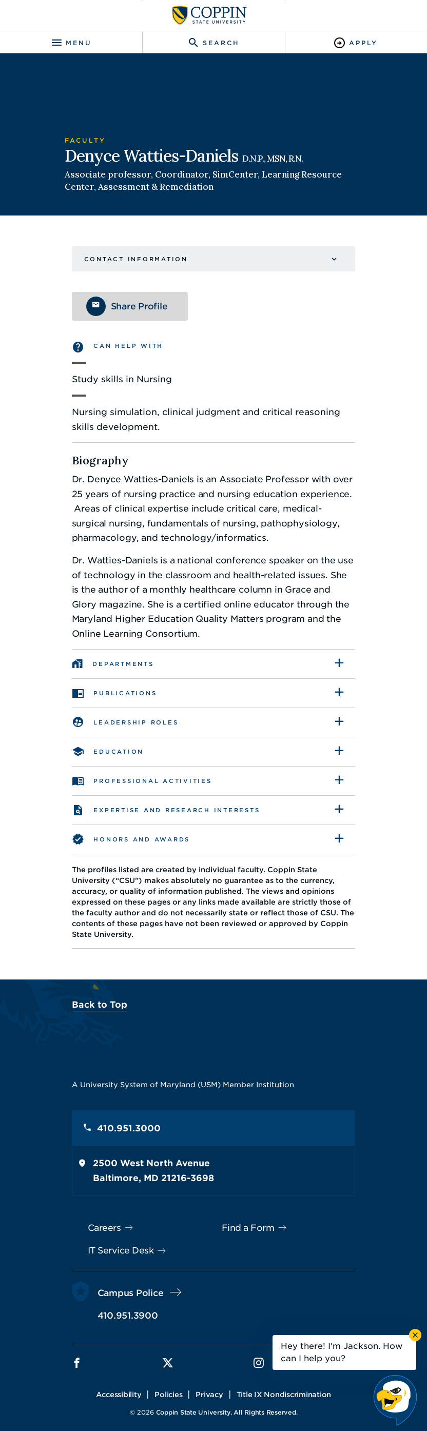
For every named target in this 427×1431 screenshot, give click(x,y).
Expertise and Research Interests (164, 810)
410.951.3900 (114, 1305)
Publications (112, 693)
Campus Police (117, 1282)
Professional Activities (140, 781)
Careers (91, 1217)
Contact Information (122, 259)
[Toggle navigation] (71, 42)
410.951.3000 (115, 1117)
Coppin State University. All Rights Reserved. (227, 1401)
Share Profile (126, 306)
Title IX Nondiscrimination (284, 1384)
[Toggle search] (213, 42)
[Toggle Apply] (356, 42)
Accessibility (119, 1384)
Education (106, 751)
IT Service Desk (107, 1239)
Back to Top (86, 994)
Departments (110, 664)
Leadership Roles (123, 722)
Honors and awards (129, 839)
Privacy (209, 1384)
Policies (169, 1384)
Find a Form (248, 1217)
